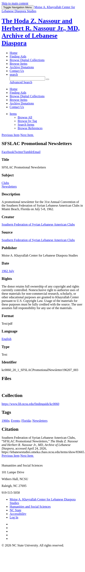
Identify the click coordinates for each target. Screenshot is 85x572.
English (6, 339)
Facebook (8, 152)
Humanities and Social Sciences (30, 506)
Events (15, 420)
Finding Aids (18, 56)
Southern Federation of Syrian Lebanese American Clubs (38, 224)
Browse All (25, 117)
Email (36, 152)
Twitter (18, 152)
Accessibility (18, 513)
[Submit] (47, 79)
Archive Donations (22, 67)
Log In (14, 517)
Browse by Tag (27, 121)
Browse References (30, 128)
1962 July (8, 271)
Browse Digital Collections (27, 60)
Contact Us (17, 71)
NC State (15, 510)
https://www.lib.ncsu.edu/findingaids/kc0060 (30, 404)
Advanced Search (21, 82)
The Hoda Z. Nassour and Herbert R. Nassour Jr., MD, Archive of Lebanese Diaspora (41, 32)
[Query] (27, 78)
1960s (5, 420)
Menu (17, 7)
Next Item (27, 135)
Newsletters (9, 186)
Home (13, 53)
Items (13, 113)
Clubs (5, 183)
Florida (26, 420)
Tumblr (28, 152)
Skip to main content (15, 3)
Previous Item (10, 135)
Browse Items (18, 63)
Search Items (26, 124)
